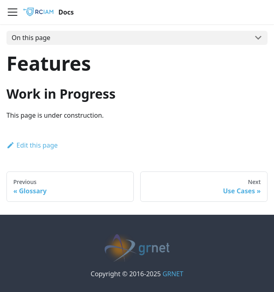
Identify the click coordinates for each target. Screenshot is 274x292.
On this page (31, 37)
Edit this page (32, 145)
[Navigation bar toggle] (12, 12)
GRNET (172, 273)
